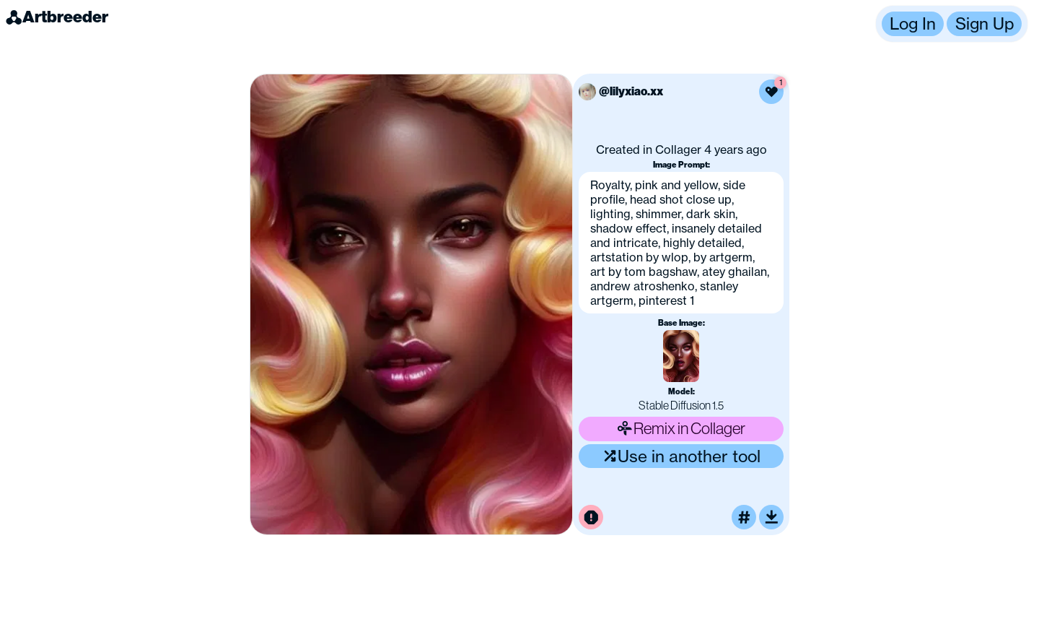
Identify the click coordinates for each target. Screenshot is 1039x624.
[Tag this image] (744, 517)
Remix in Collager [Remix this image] (681, 427)
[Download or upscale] (771, 517)
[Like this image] (771, 91)
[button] (951, 24)
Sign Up (984, 24)
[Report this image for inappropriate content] (591, 517)
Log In (913, 24)
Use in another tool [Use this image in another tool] (681, 456)
